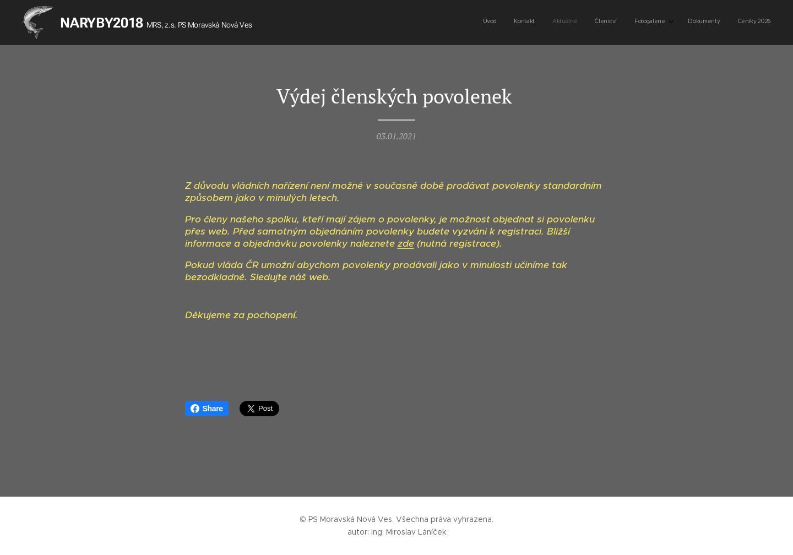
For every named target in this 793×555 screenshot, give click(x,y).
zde (406, 243)
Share (207, 408)
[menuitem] (663, 22)
